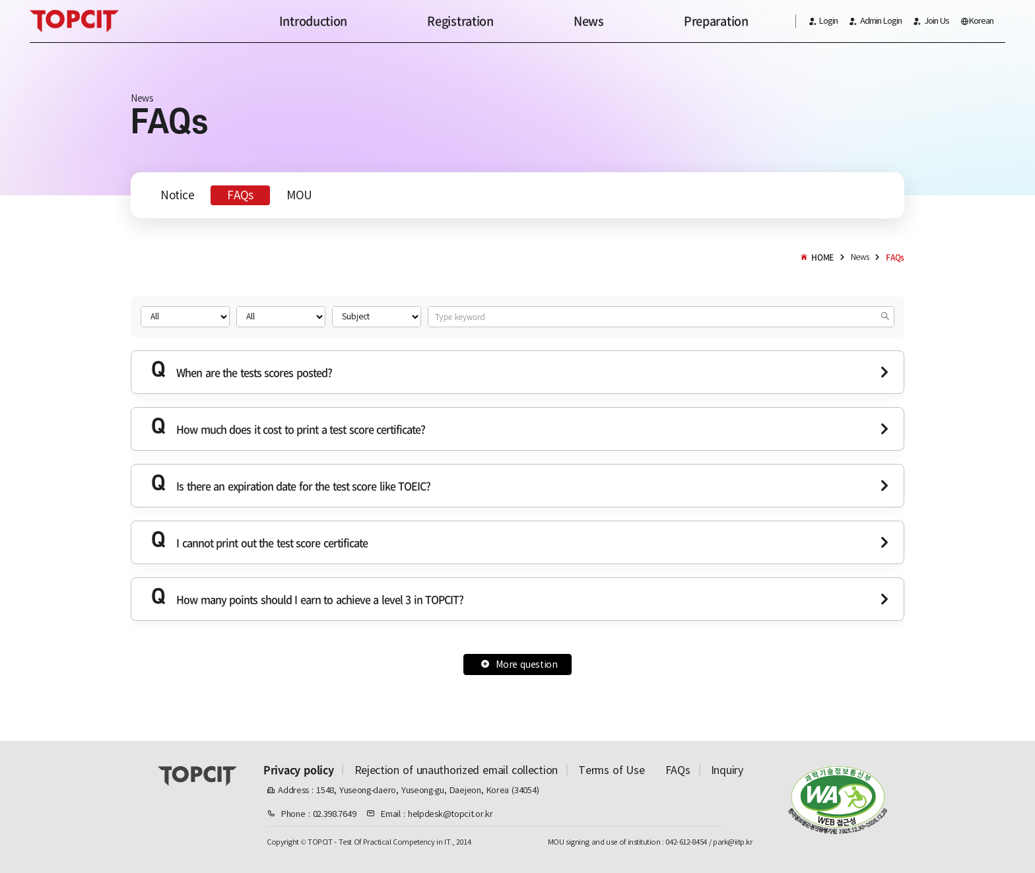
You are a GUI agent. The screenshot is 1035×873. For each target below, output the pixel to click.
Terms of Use (611, 770)
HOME (817, 257)
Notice (177, 195)
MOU (299, 195)
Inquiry (727, 770)
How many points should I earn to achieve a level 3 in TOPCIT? (307, 597)
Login (823, 21)
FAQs (240, 195)
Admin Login (875, 21)
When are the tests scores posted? (241, 370)
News (860, 257)
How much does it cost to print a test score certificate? (288, 427)
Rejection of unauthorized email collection (456, 770)
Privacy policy (298, 769)
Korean (976, 21)
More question (519, 664)
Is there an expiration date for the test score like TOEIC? (290, 484)
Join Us (931, 21)
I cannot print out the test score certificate (259, 540)
